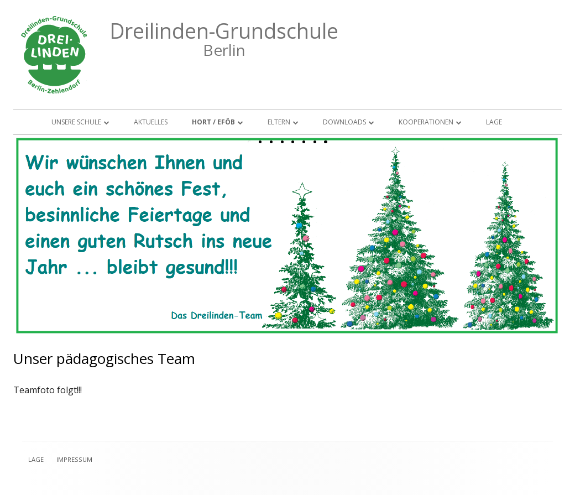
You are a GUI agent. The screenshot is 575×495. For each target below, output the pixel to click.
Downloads (344, 122)
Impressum (74, 459)
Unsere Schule (76, 122)
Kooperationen (426, 122)
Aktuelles (151, 122)
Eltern (279, 122)
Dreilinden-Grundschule (223, 31)
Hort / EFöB (213, 122)
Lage (494, 122)
